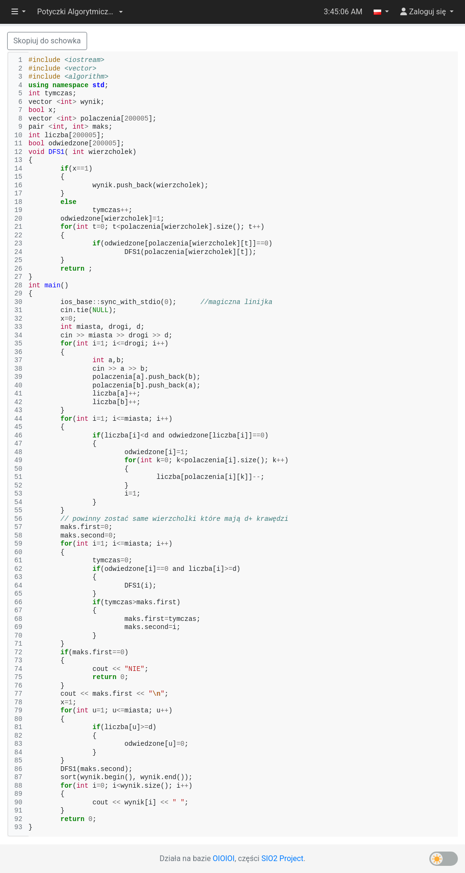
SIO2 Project (282, 858)
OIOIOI (224, 858)
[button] (80, 12)
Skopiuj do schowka (47, 40)
